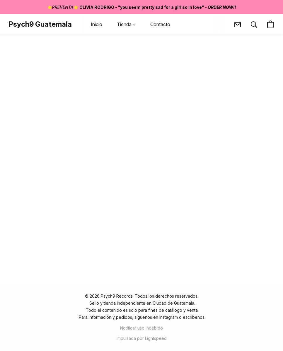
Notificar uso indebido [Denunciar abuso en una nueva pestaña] (141, 327)
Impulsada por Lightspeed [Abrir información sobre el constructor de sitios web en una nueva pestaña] (142, 338)
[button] (40, 24)
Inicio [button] (96, 24)
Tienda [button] (126, 24)
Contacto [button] (160, 24)
